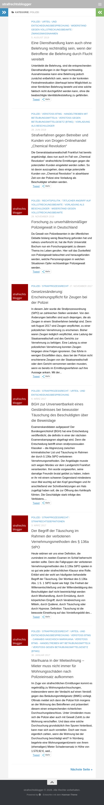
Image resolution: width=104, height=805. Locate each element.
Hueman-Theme (69, 794)
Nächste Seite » (81, 769)
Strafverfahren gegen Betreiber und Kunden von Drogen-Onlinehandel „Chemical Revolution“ (59, 140)
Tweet (36, 99)
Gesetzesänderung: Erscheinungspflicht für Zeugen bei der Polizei (59, 297)
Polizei (35, 21)
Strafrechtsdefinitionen (48, 521)
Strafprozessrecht (55, 286)
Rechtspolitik (51, 200)
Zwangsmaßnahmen (44, 33)
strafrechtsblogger (16, 4)
